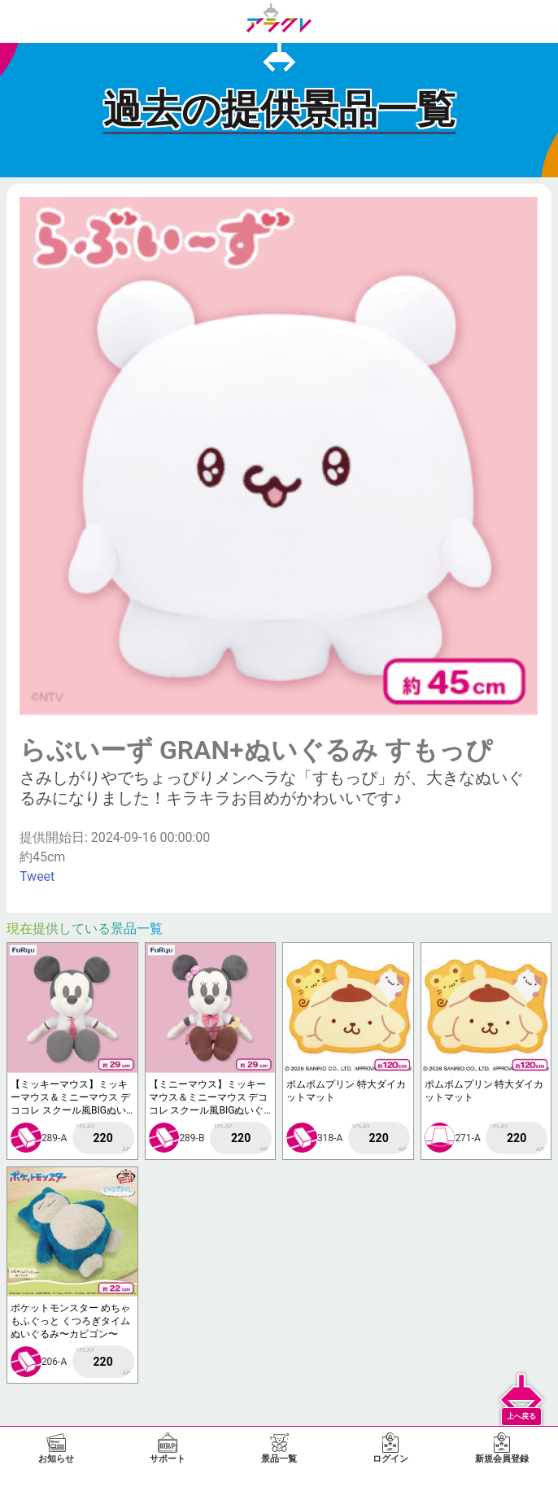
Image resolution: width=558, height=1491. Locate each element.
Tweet (37, 876)
